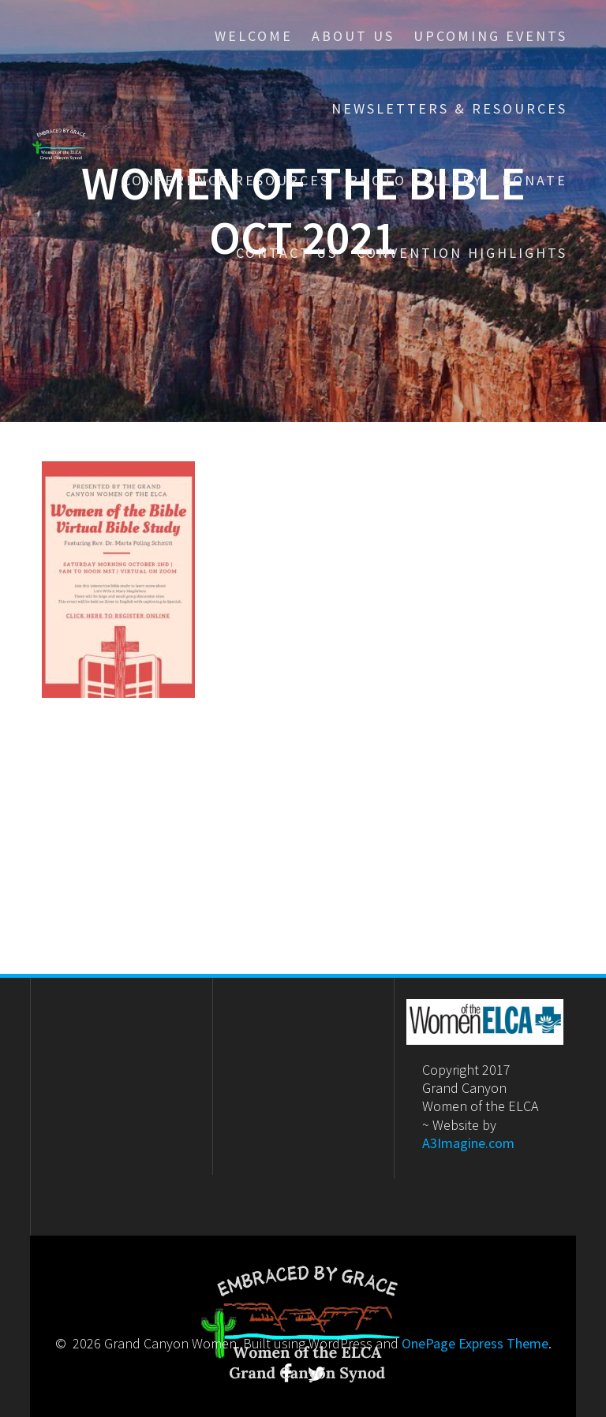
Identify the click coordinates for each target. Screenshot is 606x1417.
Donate (534, 180)
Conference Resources (226, 180)
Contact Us (287, 253)
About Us (353, 36)
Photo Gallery (416, 180)
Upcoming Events (490, 36)
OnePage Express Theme (475, 1343)
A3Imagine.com (468, 1143)
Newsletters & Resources (449, 108)
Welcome (254, 36)
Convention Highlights (462, 253)
